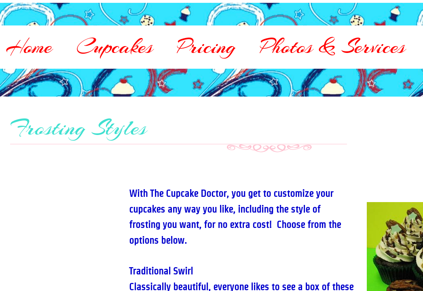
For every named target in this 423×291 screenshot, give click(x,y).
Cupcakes (114, 46)
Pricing (206, 46)
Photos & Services (332, 46)
